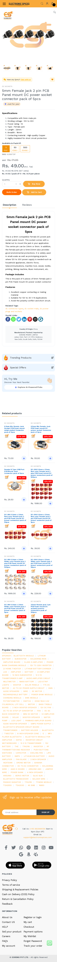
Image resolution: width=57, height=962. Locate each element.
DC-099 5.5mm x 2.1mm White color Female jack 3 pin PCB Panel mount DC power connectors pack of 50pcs (42, 563)
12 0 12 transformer (31, 743)
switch (27, 701)
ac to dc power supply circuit (29, 688)
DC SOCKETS (7, 86)
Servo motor (22, 775)
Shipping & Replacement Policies (20, 889)
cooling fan (36, 753)
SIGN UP (45, 812)
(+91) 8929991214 (38, 829)
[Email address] (19, 812)
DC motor (37, 691)
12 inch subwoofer (22, 675)
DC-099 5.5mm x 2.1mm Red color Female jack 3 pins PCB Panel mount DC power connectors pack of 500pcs (42, 473)
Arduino (7, 775)
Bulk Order (12, 192)
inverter (38, 746)
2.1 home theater (12, 668)
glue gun (38, 775)
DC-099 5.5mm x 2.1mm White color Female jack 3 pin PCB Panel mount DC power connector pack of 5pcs (14, 608)
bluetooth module (24, 656)
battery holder (29, 730)
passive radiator (12, 782)
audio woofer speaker (15, 724)
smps (17, 756)
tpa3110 (28, 782)
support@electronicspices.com (38, 837)
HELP (5, 926)
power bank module (42, 694)
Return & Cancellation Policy (17, 899)
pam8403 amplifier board (38, 720)
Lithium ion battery (34, 756)
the (17, 746)
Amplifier (16, 672)
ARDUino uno (35, 769)
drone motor (23, 763)
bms (50, 688)
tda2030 (20, 785)
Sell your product (11, 931)
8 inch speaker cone (28, 733)
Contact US (8, 922)
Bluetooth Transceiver (15, 779)
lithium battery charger (38, 668)
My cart (28, 922)
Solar (15, 717)
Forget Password (33, 941)
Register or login (33, 917)
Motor (31, 704)
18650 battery (26, 681)
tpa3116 (26, 746)
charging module (12, 698)
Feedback (7, 903)
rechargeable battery (15, 694)
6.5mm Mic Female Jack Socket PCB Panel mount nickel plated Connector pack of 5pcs (14, 429)
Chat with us (26, 80)
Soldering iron (38, 659)
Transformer (10, 730)
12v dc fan (45, 707)
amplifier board (11, 662)
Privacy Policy (9, 880)
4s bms (31, 785)
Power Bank (17, 772)
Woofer (17, 685)
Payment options (33, 931)
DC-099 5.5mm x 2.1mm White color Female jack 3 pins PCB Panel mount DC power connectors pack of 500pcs (15, 563)
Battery (29, 672)
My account (8, 945)
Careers (6, 936)
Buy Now (34, 184)
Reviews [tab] (27, 204)
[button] (41, 3)
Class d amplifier (33, 662)
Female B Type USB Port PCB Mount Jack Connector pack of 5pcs (14, 471)
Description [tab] (9, 204)
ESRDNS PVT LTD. (20, 957)
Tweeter (9, 733)
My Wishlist (30, 936)
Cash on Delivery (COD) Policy (18, 894)
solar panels (32, 685)
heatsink (8, 763)
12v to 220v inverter (41, 665)
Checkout (29, 926)
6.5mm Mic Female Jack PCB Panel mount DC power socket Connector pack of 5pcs (41, 429)
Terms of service (11, 885)
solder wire (38, 779)
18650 (41, 785)
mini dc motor (30, 714)
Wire (25, 691)
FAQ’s (5, 941)
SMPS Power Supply (41, 724)
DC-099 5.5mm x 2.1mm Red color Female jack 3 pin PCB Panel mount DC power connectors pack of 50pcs (15, 518)
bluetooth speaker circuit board (21, 727)
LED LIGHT (16, 720)
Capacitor (21, 753)
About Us (7, 917)
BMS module (31, 698)
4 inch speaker (35, 772)
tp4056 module (44, 782)
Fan (39, 711)
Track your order (33, 945)
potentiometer (11, 701)
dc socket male (31, 308)
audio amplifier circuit (38, 678)
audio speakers (11, 691)
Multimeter (9, 681)
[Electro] (16, 3)
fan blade (21, 759)
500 (25, 148)
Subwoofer (21, 659)
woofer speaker (31, 717)
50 (15, 148)
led (5, 672)
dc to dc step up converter (18, 711)
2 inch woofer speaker (24, 707)
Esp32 (19, 740)
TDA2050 (7, 785)
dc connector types (14, 308)
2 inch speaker (38, 759)
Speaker (6, 656)
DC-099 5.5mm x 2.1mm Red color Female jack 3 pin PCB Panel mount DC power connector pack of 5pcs (41, 518)
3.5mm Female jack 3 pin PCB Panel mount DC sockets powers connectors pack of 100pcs (41, 608)
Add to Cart (34, 192)
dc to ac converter (27, 766)
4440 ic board (18, 769)
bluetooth (48, 730)
